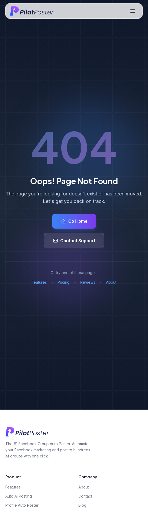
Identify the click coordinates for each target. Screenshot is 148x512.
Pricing (64, 282)
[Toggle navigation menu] (132, 11)
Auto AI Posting (18, 496)
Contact (85, 496)
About (111, 282)
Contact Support (74, 240)
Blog (82, 505)
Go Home (74, 221)
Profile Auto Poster (22, 505)
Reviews (87, 282)
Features (39, 282)
